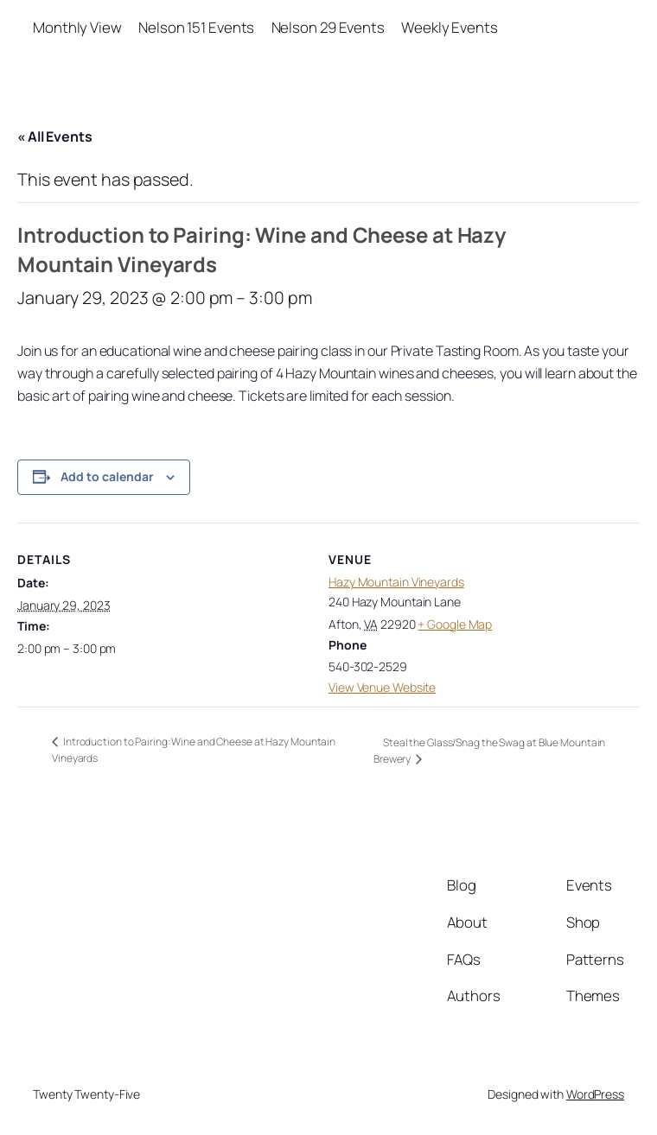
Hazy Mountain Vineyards (396, 582)
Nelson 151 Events (196, 27)
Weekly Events (449, 27)
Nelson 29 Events (328, 27)
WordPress (595, 1094)
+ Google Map (455, 624)
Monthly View (77, 27)
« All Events (54, 136)
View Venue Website (382, 687)
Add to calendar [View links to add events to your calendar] (107, 476)
